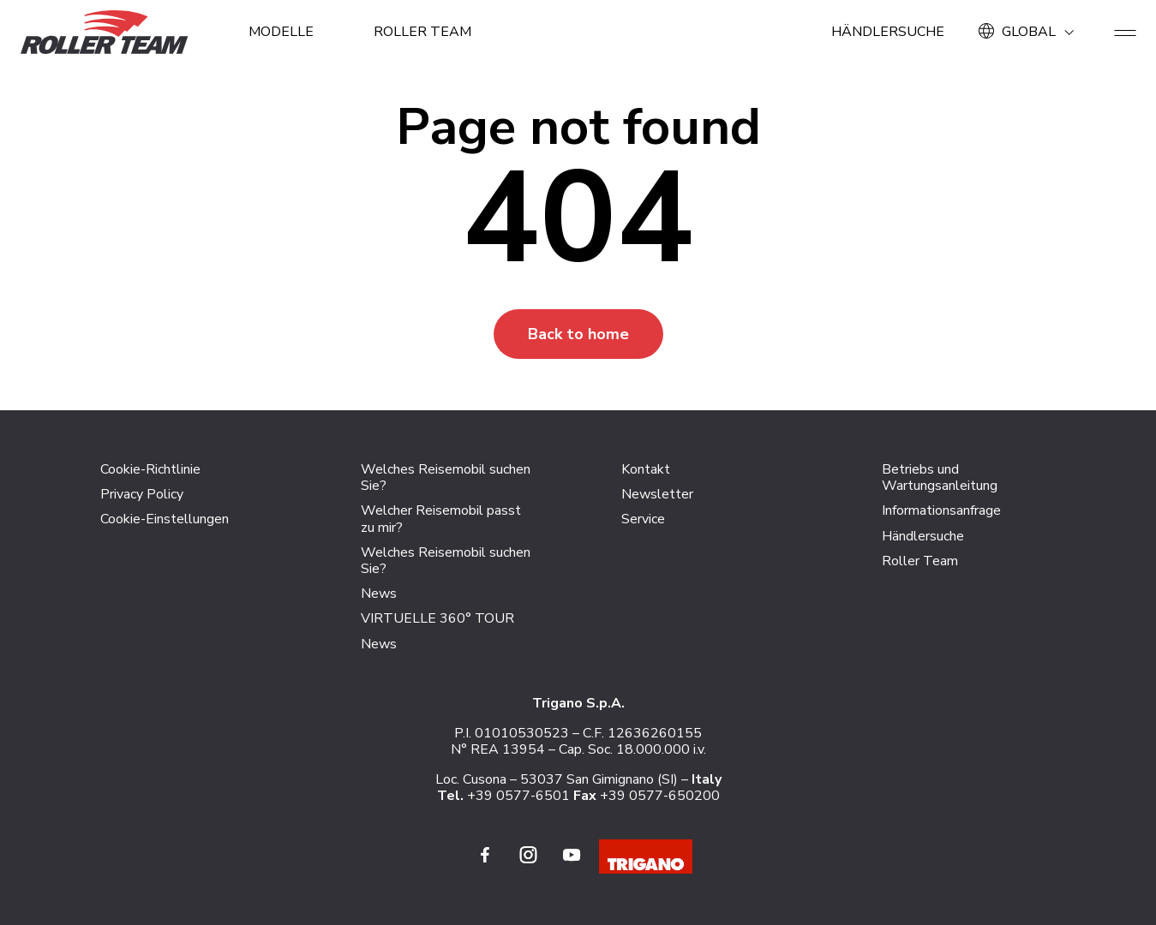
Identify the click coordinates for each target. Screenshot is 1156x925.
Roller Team (422, 31)
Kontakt (645, 469)
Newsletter (657, 494)
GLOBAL (1029, 31)
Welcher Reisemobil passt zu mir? (441, 518)
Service (643, 519)
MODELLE (281, 31)
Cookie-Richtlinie (150, 469)
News (379, 593)
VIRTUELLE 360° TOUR (437, 618)
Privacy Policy (141, 494)
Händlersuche (887, 31)
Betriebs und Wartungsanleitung (939, 477)
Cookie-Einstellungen (164, 519)
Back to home (578, 334)
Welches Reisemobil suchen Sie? (445, 477)
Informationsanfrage (941, 510)
